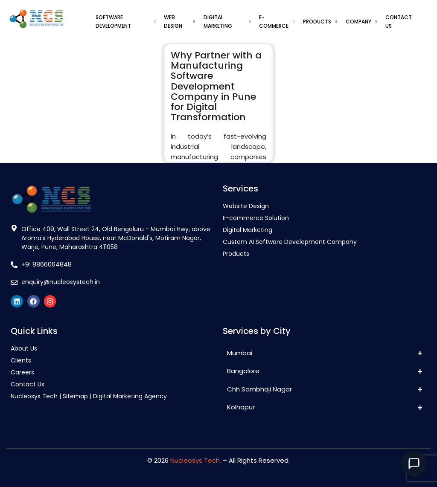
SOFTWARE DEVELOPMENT (125, 21)
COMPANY (361, 21)
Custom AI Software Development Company (290, 242)
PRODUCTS (320, 21)
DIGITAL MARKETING (227, 21)
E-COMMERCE (276, 21)
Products (236, 253)
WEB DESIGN (179, 21)
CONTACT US (398, 21)
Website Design (246, 206)
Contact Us (27, 384)
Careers (22, 372)
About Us (24, 348)
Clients (21, 360)
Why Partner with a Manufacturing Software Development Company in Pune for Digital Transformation (216, 86)
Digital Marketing (247, 230)
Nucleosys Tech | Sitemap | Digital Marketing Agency (89, 396)
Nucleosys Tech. (195, 460)
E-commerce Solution (256, 218)
